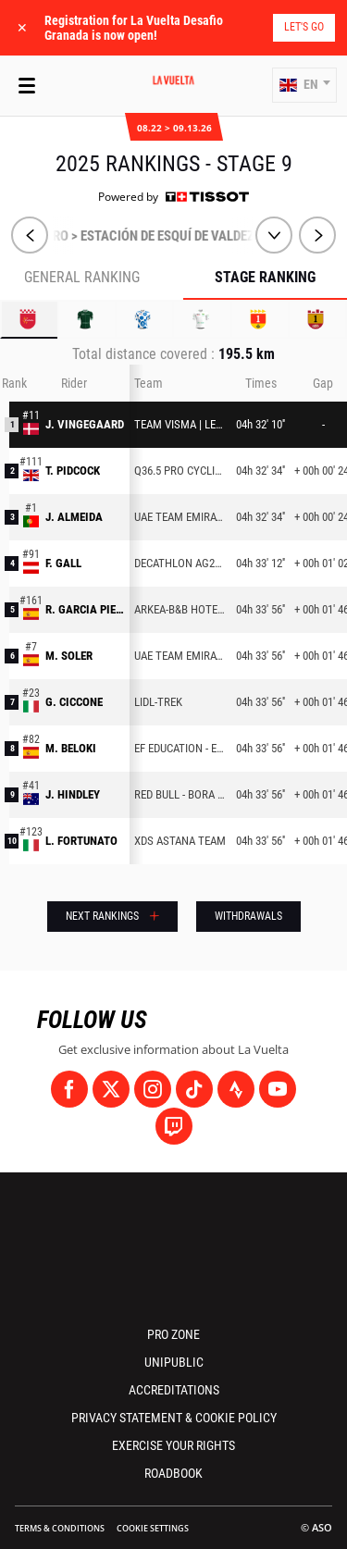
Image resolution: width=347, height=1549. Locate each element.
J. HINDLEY (72, 794)
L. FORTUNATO (81, 841)
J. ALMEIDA (74, 517)
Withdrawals (248, 916)
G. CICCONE (74, 702)
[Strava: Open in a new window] (235, 1089)
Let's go (304, 26)
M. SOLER (69, 656)
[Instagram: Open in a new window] (152, 1089)
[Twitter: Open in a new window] (111, 1089)
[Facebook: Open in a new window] (69, 1089)
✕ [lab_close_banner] (22, 27)
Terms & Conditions (60, 1528)
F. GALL (63, 563)
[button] (304, 85)
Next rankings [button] (102, 916)
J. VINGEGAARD (84, 424)
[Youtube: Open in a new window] (277, 1089)
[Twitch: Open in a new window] (173, 1126)
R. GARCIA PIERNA (85, 609)
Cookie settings (153, 1528)
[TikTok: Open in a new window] (194, 1089)
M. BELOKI (70, 748)
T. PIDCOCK (72, 470)
